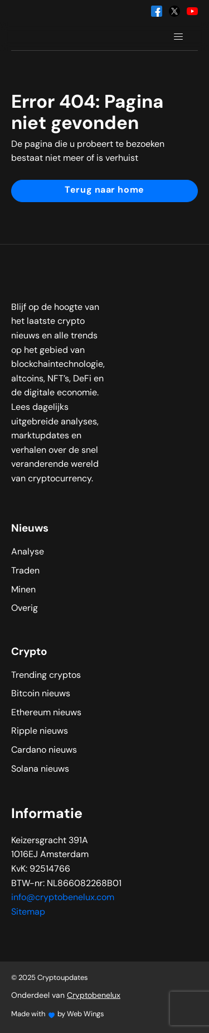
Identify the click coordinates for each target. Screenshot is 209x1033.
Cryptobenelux (93, 996)
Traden (25, 571)
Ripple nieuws (39, 731)
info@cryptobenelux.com (62, 897)
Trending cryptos (46, 675)
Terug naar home (104, 190)
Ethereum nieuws (46, 713)
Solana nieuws (40, 769)
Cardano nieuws (44, 750)
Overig (24, 608)
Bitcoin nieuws (40, 694)
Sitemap (28, 912)
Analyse (27, 552)
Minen (23, 590)
